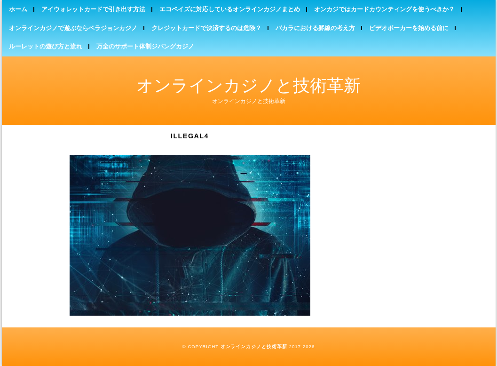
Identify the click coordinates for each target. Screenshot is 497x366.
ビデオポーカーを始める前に (409, 28)
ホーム (18, 9)
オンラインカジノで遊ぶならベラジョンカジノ (73, 28)
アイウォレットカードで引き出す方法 (93, 9)
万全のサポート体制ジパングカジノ (145, 46)
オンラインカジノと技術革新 (248, 85)
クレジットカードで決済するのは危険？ (206, 28)
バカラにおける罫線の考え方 (315, 28)
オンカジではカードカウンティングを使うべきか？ (384, 9)
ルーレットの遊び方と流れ (45, 46)
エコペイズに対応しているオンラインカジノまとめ (229, 9)
